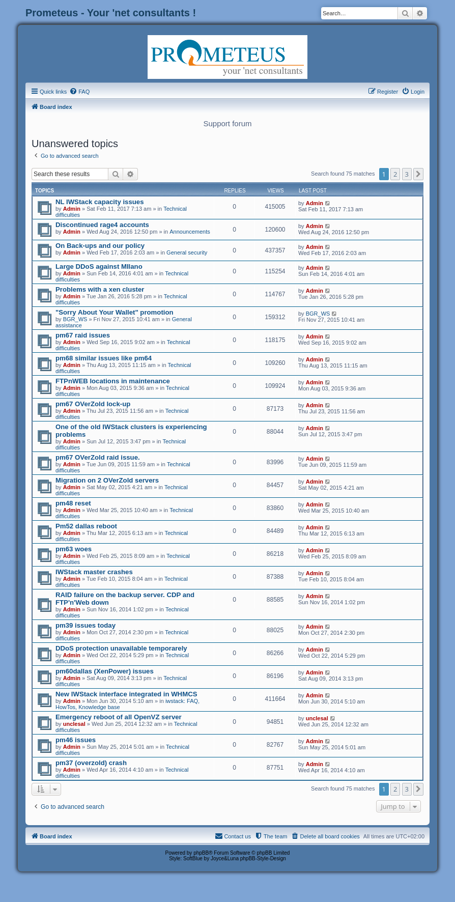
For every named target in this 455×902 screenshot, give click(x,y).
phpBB (201, 853)
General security (186, 252)
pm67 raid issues (82, 335)
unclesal (74, 724)
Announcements (189, 232)
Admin (71, 209)
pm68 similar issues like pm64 (103, 358)
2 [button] (395, 174)
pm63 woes (73, 549)
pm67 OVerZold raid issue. (97, 457)
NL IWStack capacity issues (99, 202)
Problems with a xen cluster (99, 289)
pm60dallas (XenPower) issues (104, 671)
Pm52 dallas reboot (86, 526)
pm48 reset (73, 503)
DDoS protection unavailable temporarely (121, 648)
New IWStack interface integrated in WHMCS (126, 694)
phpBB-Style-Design (263, 858)
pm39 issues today (85, 625)
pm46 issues (75, 740)
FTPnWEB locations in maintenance (112, 381)
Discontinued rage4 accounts (102, 225)
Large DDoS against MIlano (99, 266)
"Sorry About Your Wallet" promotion (114, 312)
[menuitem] (79, 92)
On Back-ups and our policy (100, 245)
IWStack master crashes (94, 572)
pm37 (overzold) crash (91, 763)
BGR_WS (75, 319)
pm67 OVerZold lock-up (92, 404)
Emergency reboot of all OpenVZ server (118, 717)
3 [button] (407, 174)
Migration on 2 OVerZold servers (107, 480)
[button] (418, 174)
